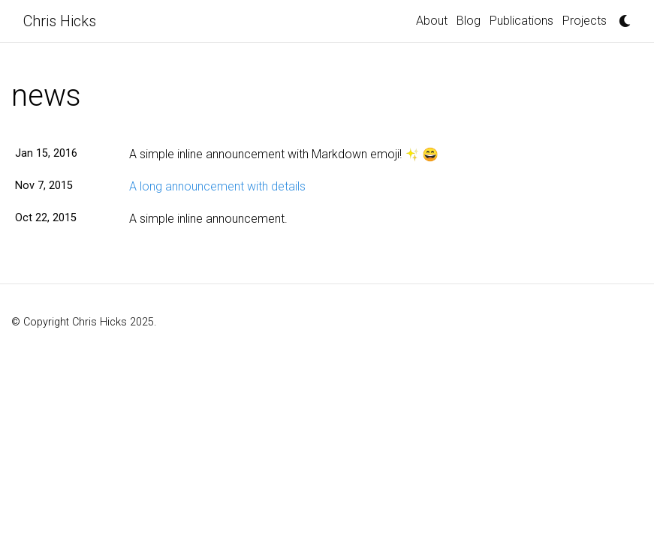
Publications (521, 21)
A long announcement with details (217, 186)
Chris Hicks (59, 21)
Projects (584, 21)
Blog (469, 21)
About (432, 21)
